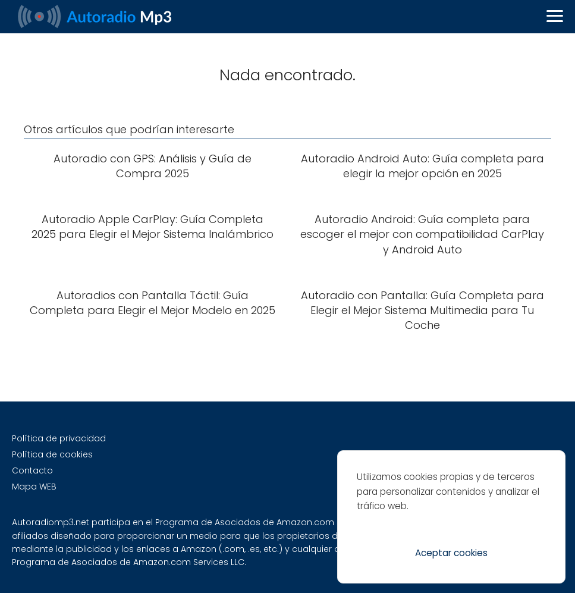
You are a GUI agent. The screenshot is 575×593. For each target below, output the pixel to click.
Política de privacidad (59, 438)
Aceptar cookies (451, 553)
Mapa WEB (34, 486)
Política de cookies (52, 454)
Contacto (32, 470)
